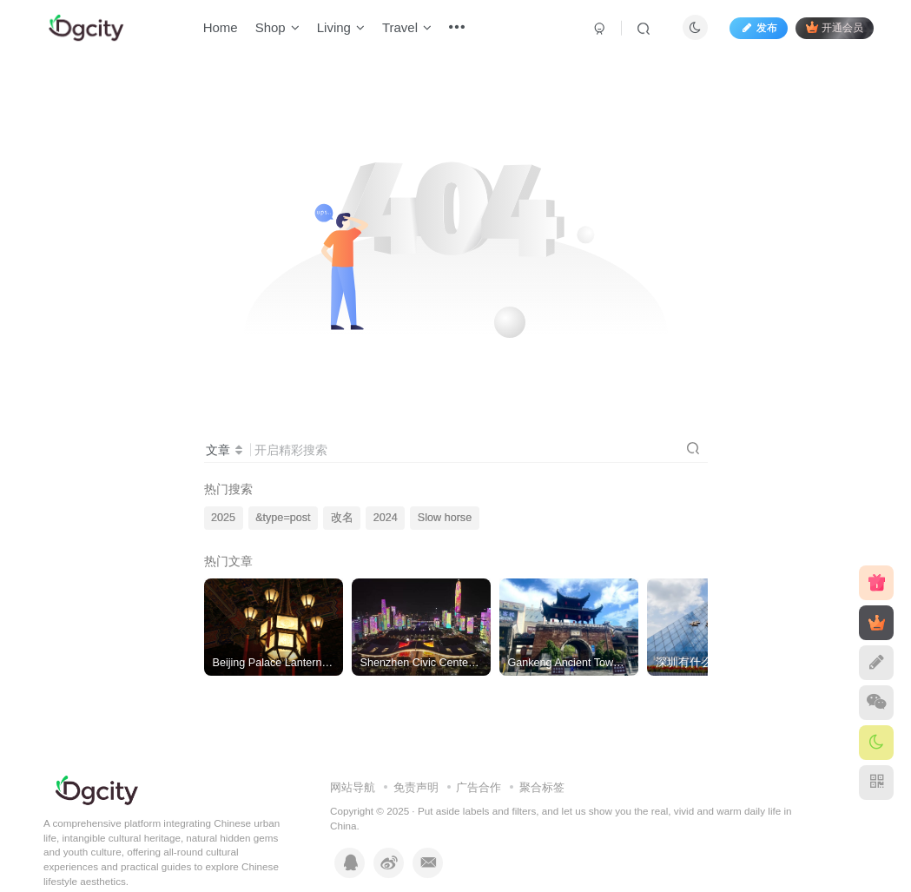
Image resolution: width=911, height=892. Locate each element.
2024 (385, 518)
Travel (408, 29)
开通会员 (832, 28)
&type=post (282, 518)
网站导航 (352, 787)
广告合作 (478, 787)
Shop (279, 29)
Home (222, 29)
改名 (342, 518)
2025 (223, 518)
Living (342, 29)
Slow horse (445, 518)
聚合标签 (541, 787)
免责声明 (416, 787)
